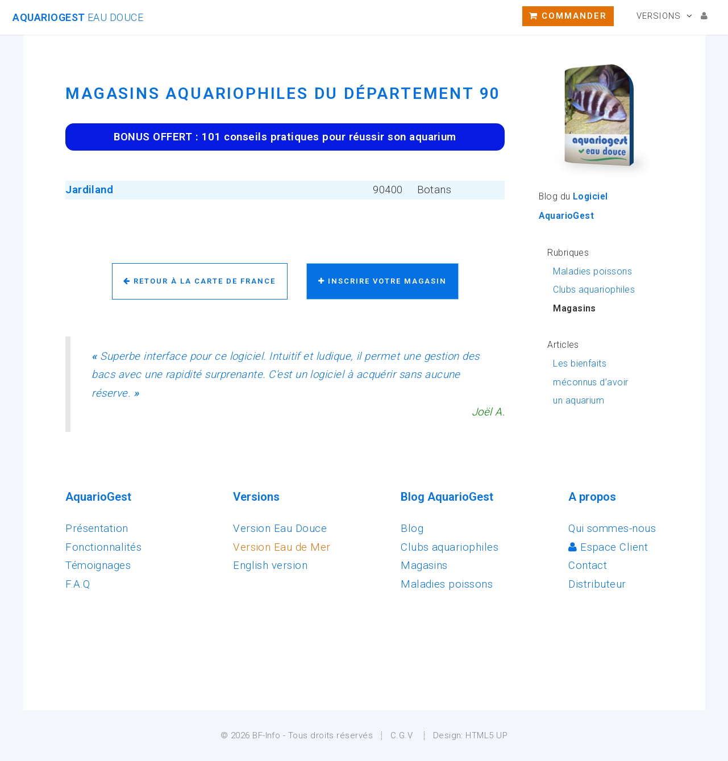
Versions (659, 16)
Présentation (96, 528)
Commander (568, 16)
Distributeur (597, 584)
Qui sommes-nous (612, 528)
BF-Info (266, 735)
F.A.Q (77, 584)
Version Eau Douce (280, 528)
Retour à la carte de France (199, 281)
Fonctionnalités (103, 547)
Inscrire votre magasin (382, 281)
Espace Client (608, 547)
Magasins (424, 565)
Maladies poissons (592, 271)
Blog (412, 528)
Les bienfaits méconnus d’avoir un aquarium (590, 382)
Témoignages (98, 565)
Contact (587, 565)
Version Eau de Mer (281, 547)
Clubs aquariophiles (594, 289)
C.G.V (401, 735)
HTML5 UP (486, 735)
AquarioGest (78, 17)
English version (270, 565)
